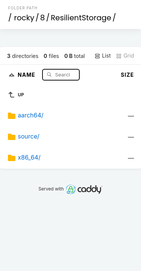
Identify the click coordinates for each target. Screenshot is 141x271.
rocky (24, 17)
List (102, 55)
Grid (125, 55)
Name (27, 74)
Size (127, 75)
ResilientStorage (81, 17)
